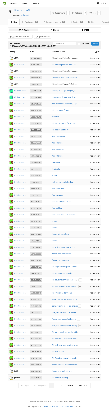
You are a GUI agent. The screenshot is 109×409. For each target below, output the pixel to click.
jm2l (27, 10)
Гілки (54, 30)
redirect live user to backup (62, 182)
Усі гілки (86, 44)
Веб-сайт (69, 406)
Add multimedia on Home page (64, 104)
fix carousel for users (60, 260)
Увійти (101, 3)
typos (54, 221)
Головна (13, 3)
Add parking (57, 208)
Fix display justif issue (60, 130)
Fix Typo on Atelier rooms (62, 293)
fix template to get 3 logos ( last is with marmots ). (72, 91)
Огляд (24, 3)
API (61, 406)
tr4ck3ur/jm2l (24, 15)
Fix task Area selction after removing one (68, 345)
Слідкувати (58, 13)
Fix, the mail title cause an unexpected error (69, 339)
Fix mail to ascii (58, 352)
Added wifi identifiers (60, 234)
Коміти (23, 30)
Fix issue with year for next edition (65, 123)
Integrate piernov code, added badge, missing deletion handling (77, 312)
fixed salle (56, 162)
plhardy (17, 10)
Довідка (35, 3)
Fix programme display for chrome (65, 286)
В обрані (77, 13)
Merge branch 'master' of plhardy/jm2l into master (72, 84)
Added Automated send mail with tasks (67, 365)
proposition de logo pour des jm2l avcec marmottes (72, 97)
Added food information (61, 254)
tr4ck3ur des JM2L (21, 65)
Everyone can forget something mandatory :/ (70, 325)
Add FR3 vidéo (57, 143)
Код (14, 22)
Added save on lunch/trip (62, 371)
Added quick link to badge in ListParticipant (69, 299)
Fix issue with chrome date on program (67, 280)
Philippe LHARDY (21, 91)
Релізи (76, 22)
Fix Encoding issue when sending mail (67, 358)
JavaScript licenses (50, 406)
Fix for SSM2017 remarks (62, 273)
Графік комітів (42, 37)
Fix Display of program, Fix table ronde (67, 267)
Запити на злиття (54, 22)
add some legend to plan (61, 202)
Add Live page (57, 195)
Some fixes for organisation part (65, 306)
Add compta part (59, 136)
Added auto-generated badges (64, 319)
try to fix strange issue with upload (65, 247)
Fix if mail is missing (60, 378)
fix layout (55, 117)
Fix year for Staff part (60, 110)
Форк (92, 13)
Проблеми (30, 22)
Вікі (91, 22)
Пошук (95, 44)
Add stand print (58, 188)
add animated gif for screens (63, 215)
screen (54, 175)
